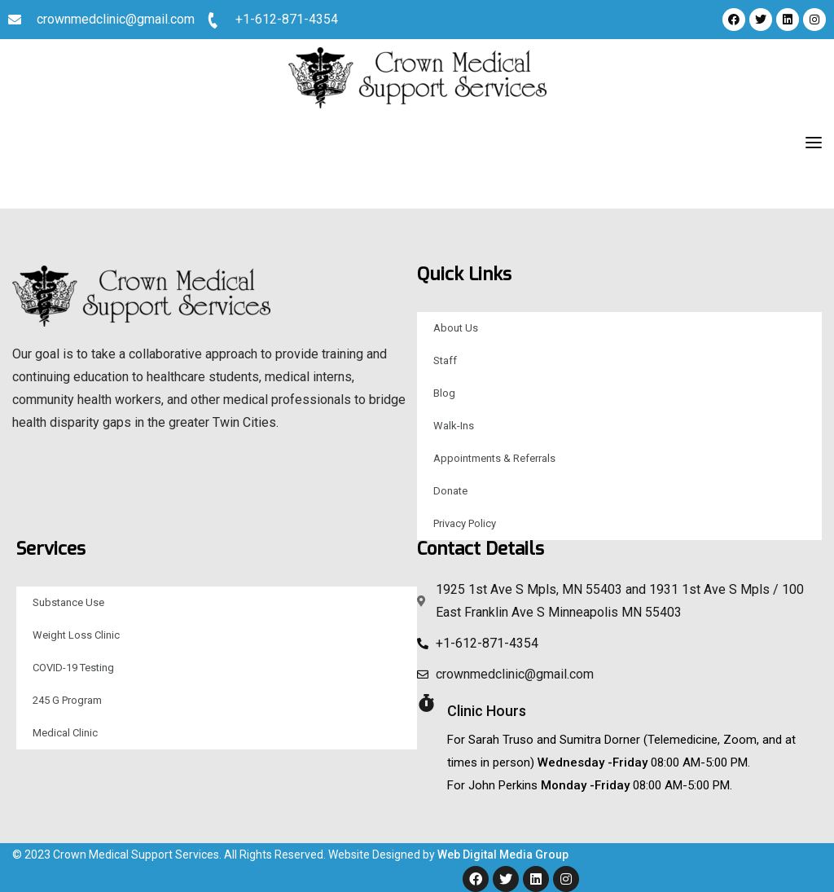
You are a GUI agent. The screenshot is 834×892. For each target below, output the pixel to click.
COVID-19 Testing (73, 667)
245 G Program (67, 700)
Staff (445, 360)
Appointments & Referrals (494, 458)
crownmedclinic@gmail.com (116, 19)
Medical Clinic (65, 733)
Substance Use (68, 602)
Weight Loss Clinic (76, 635)
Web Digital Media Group (502, 854)
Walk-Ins (453, 426)
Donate (450, 491)
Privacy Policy (464, 523)
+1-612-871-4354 (286, 19)
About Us (455, 328)
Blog (444, 393)
